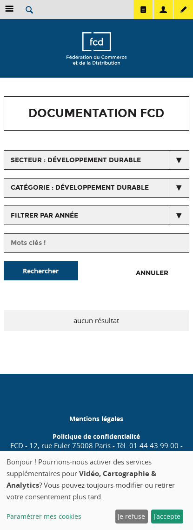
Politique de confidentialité (96, 436)
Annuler (152, 273)
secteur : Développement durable (76, 160)
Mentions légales (96, 418)
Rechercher (41, 270)
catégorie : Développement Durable (80, 188)
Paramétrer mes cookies (44, 516)
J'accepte (166, 516)
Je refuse (131, 516)
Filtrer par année (44, 215)
